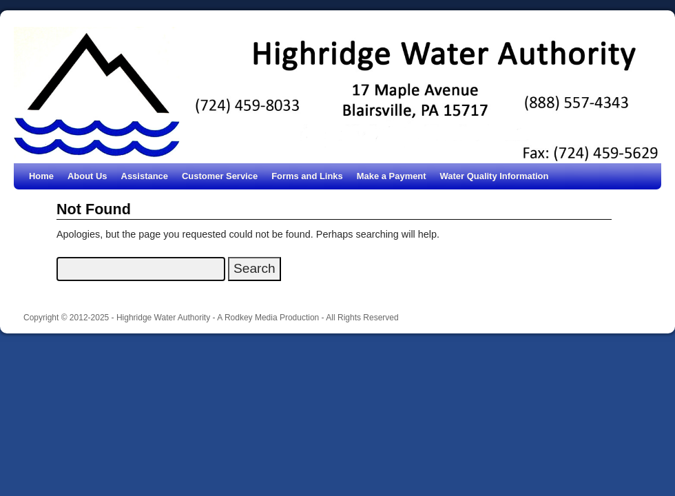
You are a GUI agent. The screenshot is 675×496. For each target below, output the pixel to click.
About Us (87, 176)
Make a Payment (391, 176)
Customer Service (220, 176)
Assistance (144, 176)
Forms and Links (307, 176)
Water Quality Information (494, 176)
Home (41, 176)
